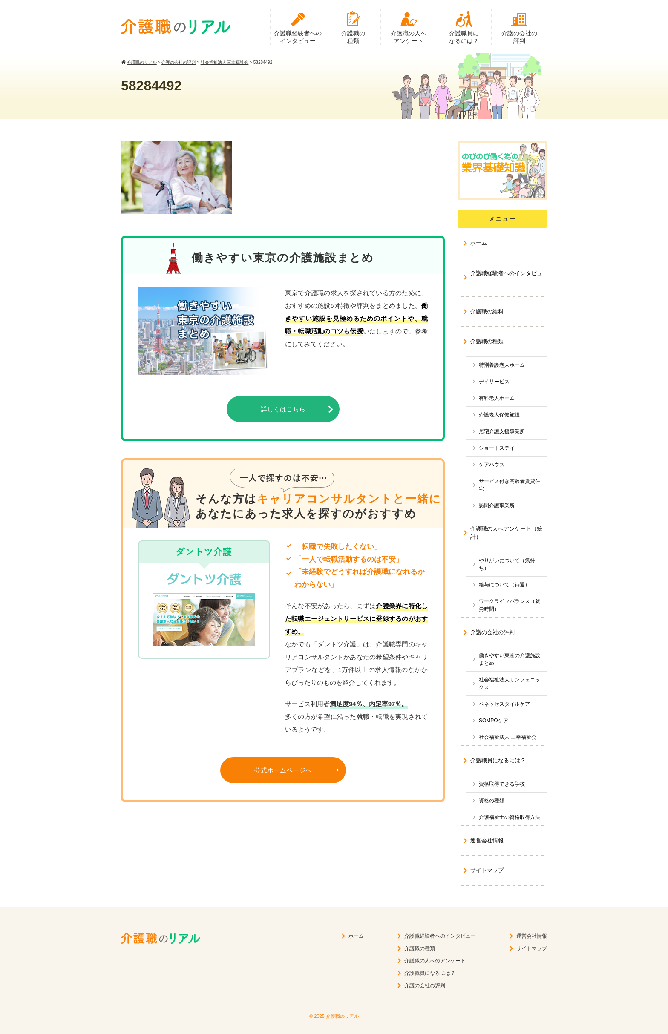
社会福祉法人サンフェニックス (509, 684)
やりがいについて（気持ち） (507, 565)
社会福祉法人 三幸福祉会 (507, 738)
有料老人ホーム (497, 399)
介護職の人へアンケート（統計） (506, 533)
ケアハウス (491, 465)
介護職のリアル (342, 1016)
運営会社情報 (487, 841)
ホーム (478, 243)
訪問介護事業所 (497, 506)
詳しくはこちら (283, 409)
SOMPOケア (493, 721)
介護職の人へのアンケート (435, 961)
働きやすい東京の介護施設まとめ (509, 659)
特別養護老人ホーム (502, 365)
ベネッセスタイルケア (504, 704)
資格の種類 (491, 801)
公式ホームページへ (283, 770)
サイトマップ (487, 870)
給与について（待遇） (504, 585)
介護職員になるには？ (464, 37)
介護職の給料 (487, 312)
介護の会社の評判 (519, 37)
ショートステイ (497, 448)
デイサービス (494, 382)
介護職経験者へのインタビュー (298, 37)
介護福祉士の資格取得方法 (509, 818)
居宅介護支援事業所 (502, 432)
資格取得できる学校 (502, 784)
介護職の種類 (353, 37)
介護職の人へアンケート (408, 37)
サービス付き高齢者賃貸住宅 (509, 485)
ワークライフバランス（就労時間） (509, 605)
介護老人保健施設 (499, 415)
